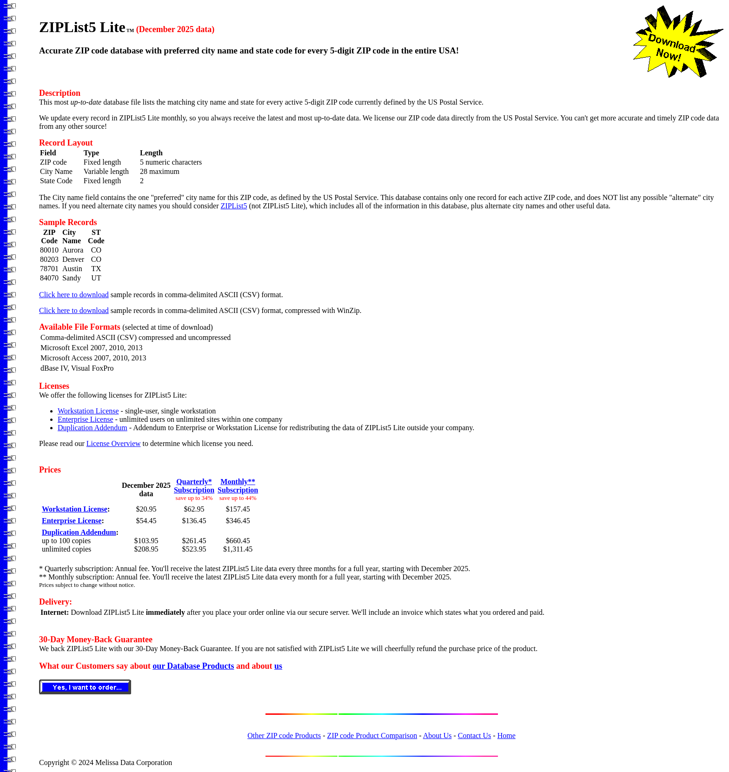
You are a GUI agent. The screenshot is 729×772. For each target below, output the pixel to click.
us (278, 666)
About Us (437, 735)
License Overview (113, 443)
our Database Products (193, 666)
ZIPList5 (234, 206)
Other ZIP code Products (284, 735)
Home (506, 735)
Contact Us (474, 735)
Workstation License (88, 411)
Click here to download (74, 295)
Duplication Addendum (92, 428)
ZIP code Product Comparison (372, 735)
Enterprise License (85, 419)
